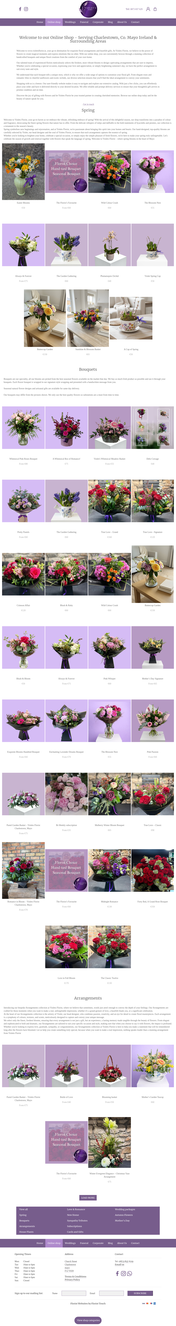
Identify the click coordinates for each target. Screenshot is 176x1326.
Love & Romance (76, 1209)
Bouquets (24, 1220)
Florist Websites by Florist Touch (88, 1303)
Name (55, 1293)
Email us (119, 1264)
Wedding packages (125, 1209)
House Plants (26, 1231)
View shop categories (88, 1320)
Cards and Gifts (75, 1231)
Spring (23, 1215)
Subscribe (140, 1293)
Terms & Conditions (75, 1276)
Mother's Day (122, 1220)
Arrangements (27, 1226)
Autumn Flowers (124, 1215)
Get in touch (88, 104)
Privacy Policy (72, 1279)
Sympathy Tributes (77, 1220)
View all (23, 1209)
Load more (88, 1197)
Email (92, 1293)
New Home (73, 1215)
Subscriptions (74, 1226)
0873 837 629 (136, 9)
